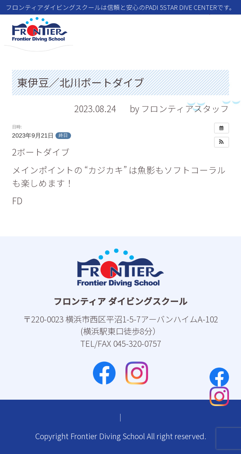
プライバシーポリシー (149, 417)
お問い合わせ (76, 417)
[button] (221, 142)
